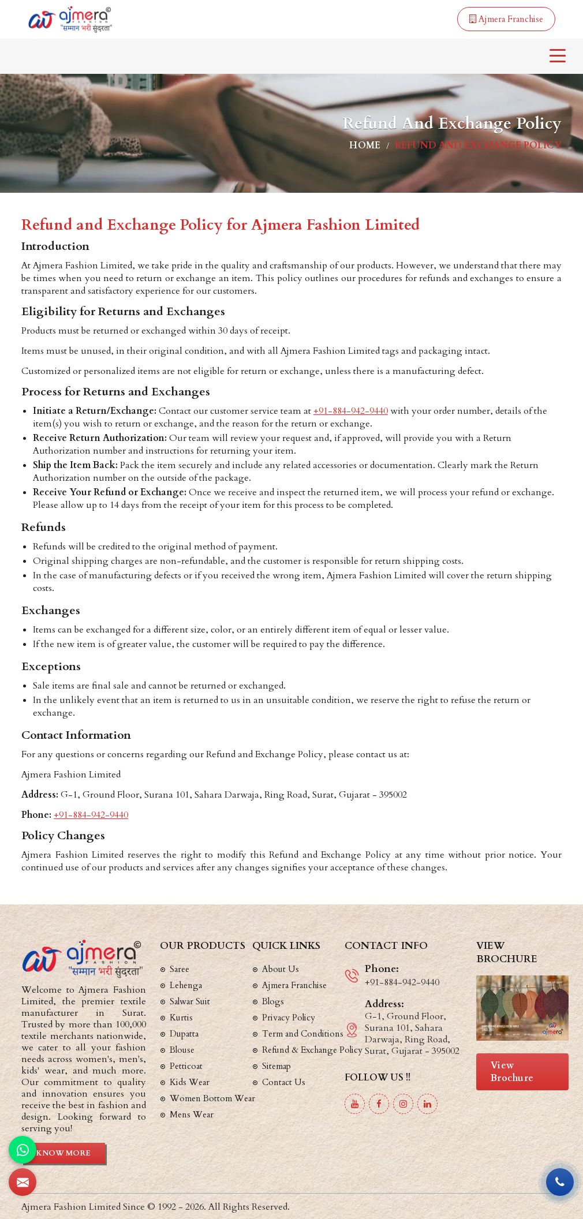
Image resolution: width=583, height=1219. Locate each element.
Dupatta (184, 1033)
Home (364, 145)
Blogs (273, 1001)
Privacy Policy (288, 1017)
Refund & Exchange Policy (312, 1050)
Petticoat (186, 1066)
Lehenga (186, 985)
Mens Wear (192, 1114)
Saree (179, 969)
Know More (63, 1153)
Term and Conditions (302, 1033)
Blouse (182, 1050)
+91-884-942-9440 (350, 411)
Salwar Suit (190, 1001)
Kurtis (181, 1017)
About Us (280, 969)
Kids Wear (190, 1082)
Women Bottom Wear (212, 1098)
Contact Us (283, 1082)
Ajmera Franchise (506, 19)
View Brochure (512, 1072)
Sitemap (276, 1066)
